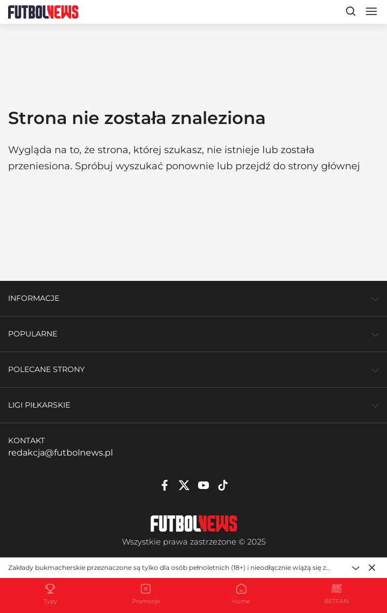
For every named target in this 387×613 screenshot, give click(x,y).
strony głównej (324, 166)
